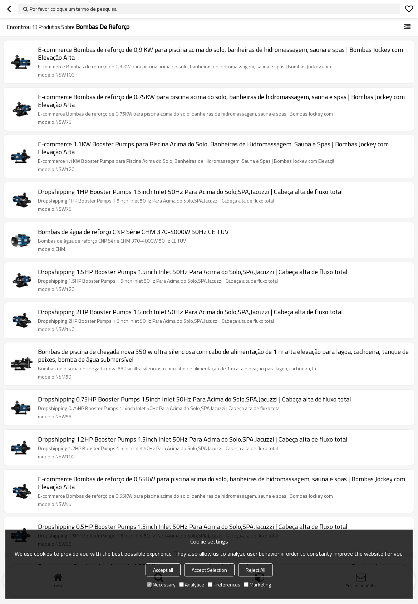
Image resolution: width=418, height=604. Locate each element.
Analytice (191, 584)
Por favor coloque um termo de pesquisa (73, 9)
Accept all (163, 570)
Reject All (255, 570)
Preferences (224, 584)
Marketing (257, 584)
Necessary (161, 584)
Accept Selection (209, 570)
